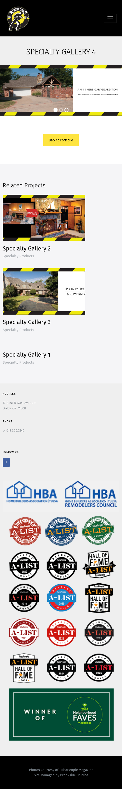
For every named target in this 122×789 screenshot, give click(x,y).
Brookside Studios (74, 775)
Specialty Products (18, 256)
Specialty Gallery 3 (27, 322)
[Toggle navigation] (110, 18)
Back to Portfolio (61, 140)
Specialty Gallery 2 (27, 248)
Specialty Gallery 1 (26, 354)
